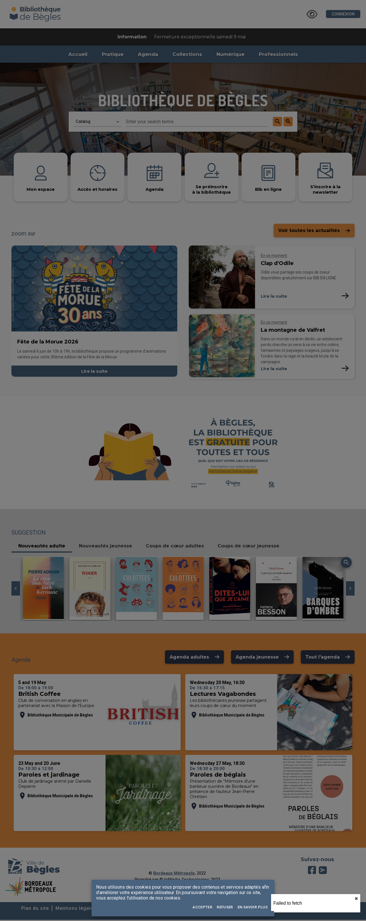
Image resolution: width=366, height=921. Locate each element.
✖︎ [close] (356, 898)
